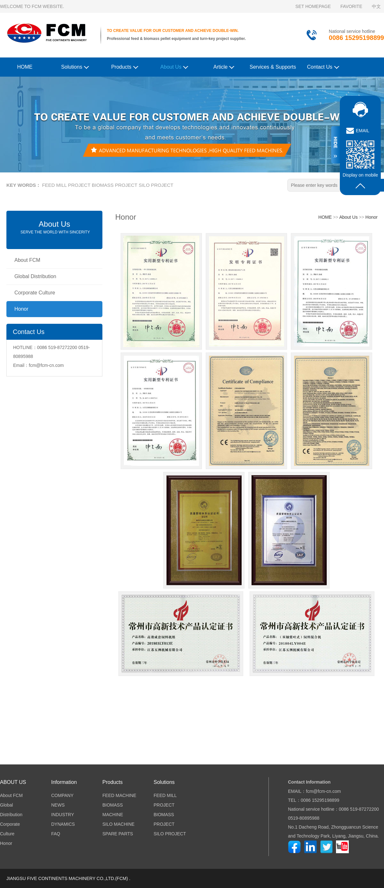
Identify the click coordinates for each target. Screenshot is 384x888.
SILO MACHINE (118, 824)
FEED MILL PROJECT (66, 185)
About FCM (27, 260)
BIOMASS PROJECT (115, 185)
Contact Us (323, 67)
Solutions (75, 67)
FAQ (55, 833)
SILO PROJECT (156, 185)
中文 (376, 6)
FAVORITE (351, 6)
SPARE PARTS (117, 833)
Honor (21, 309)
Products (124, 67)
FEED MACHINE (119, 795)
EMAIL (362, 130)
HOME (25, 67)
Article (224, 67)
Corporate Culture (34, 292)
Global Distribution (35, 276)
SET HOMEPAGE (313, 6)
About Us (174, 67)
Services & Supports (273, 67)
